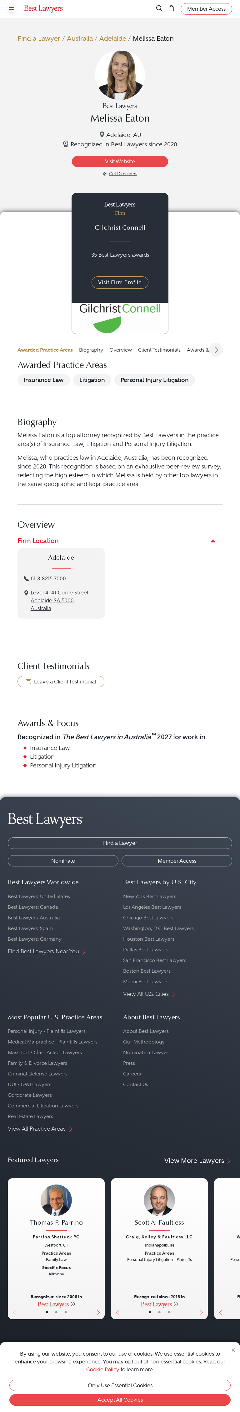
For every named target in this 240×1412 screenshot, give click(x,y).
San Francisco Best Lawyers (154, 960)
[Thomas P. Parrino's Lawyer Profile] (56, 1208)
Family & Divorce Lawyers (37, 1063)
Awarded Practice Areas (45, 350)
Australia (80, 38)
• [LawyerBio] (56, 1312)
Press (129, 1063)
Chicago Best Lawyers (148, 918)
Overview (120, 350)
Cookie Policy (102, 1369)
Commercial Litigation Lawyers (43, 1106)
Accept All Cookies (120, 1400)
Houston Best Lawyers (148, 939)
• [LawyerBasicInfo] (46, 1312)
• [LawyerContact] (65, 1312)
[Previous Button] (13, 1248)
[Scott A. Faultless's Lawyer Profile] (159, 1208)
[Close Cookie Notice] (233, 1349)
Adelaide (112, 38)
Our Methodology (144, 1042)
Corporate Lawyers (30, 1095)
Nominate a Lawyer (145, 1052)
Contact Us (135, 1084)
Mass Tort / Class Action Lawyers (45, 1052)
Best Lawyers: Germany (35, 939)
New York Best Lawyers (149, 896)
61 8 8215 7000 (48, 579)
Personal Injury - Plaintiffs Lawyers (47, 1031)
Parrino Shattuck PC (56, 1237)
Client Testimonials (159, 350)
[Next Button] (100, 1248)
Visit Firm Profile (120, 282)
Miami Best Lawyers (145, 982)
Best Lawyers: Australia (34, 918)
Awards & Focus (205, 350)
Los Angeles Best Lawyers (152, 907)
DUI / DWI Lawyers (29, 1084)
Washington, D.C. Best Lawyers (158, 928)
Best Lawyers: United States (39, 896)
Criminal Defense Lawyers (38, 1074)
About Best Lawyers (146, 1031)
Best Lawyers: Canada (33, 907)
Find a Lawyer (39, 38)
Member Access (177, 861)
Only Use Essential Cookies (120, 1385)
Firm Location (38, 541)
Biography (91, 350)
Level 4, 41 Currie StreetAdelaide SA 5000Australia (59, 600)
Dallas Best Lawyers (145, 950)
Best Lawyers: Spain (30, 928)
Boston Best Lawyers (147, 971)
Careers (132, 1074)
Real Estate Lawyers (30, 1116)
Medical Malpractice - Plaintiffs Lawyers (53, 1042)
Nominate (63, 861)
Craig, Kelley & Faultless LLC (159, 1237)
